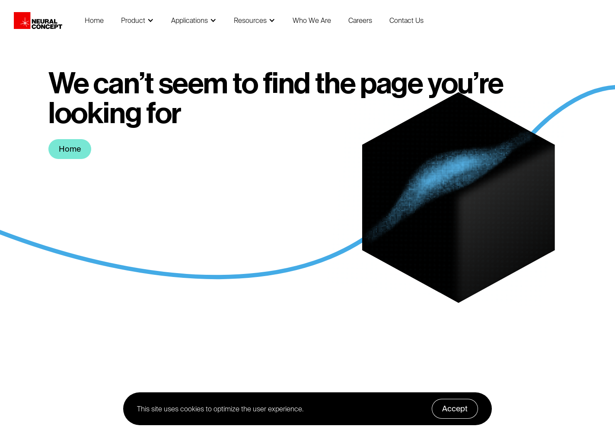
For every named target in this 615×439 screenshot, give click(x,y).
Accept (455, 408)
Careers (360, 20)
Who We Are (312, 20)
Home (94, 20)
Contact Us (406, 20)
